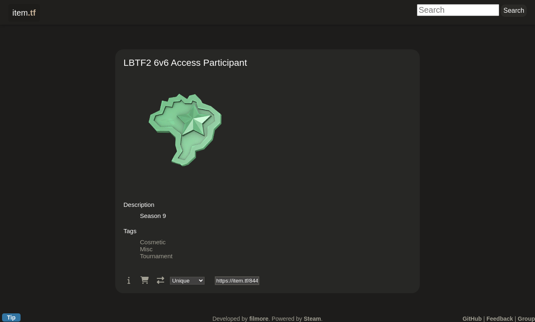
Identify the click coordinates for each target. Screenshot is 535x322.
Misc (146, 249)
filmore (259, 318)
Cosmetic (153, 242)
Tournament (156, 256)
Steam (312, 318)
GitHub (472, 318)
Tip (11, 317)
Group (526, 318)
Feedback (499, 318)
